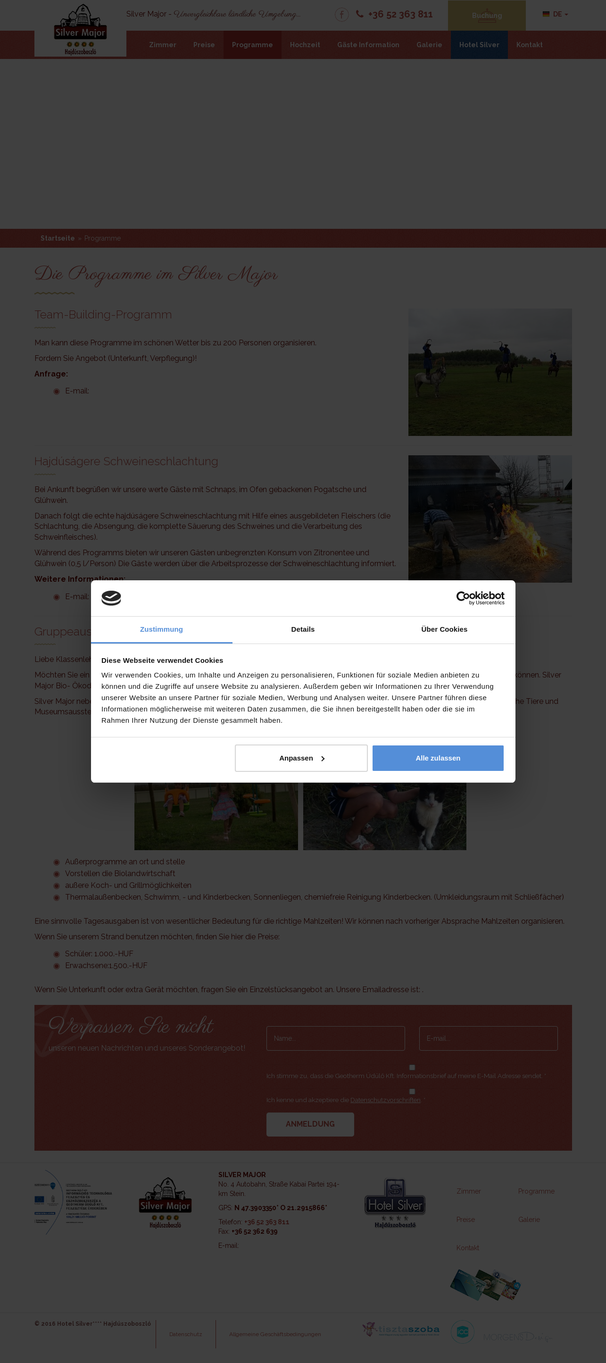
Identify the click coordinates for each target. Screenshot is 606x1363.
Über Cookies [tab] (445, 629)
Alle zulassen (437, 758)
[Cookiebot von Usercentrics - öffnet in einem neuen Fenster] (463, 598)
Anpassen (301, 758)
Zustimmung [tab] (161, 629)
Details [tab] (303, 629)
